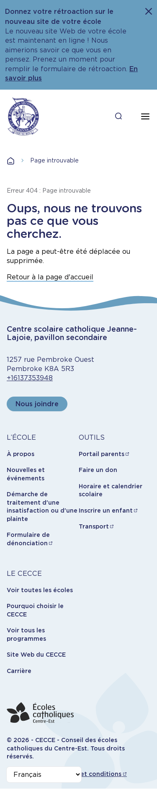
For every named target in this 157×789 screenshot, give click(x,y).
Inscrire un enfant (106, 510)
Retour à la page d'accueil (50, 277)
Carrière (19, 671)
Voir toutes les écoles (40, 590)
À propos (20, 454)
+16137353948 (30, 378)
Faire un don (98, 470)
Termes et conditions (89, 774)
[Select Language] (44, 774)
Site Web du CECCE (36, 654)
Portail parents (101, 454)
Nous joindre (37, 404)
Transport (94, 526)
